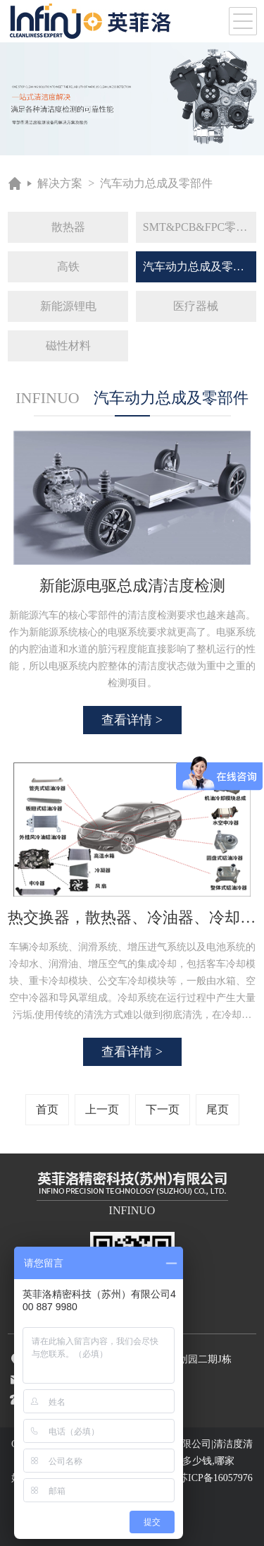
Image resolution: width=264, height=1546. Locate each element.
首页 (47, 1109)
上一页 (102, 1109)
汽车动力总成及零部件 (156, 183)
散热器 (68, 227)
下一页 (163, 1109)
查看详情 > (132, 720)
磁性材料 (68, 346)
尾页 (217, 1109)
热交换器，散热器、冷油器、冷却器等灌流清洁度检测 (132, 917)
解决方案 (59, 183)
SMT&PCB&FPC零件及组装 (199, 227)
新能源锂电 (68, 306)
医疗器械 (195, 306)
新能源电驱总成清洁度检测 (132, 585)
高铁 (68, 266)
